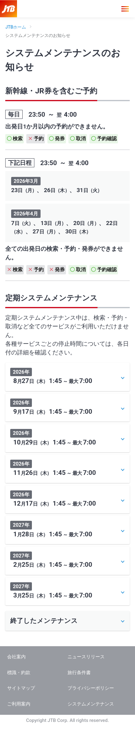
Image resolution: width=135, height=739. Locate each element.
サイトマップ (21, 701)
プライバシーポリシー (91, 701)
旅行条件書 (79, 685)
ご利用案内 (18, 717)
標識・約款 (18, 685)
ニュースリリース (86, 670)
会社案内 (16, 670)
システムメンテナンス (91, 717)
